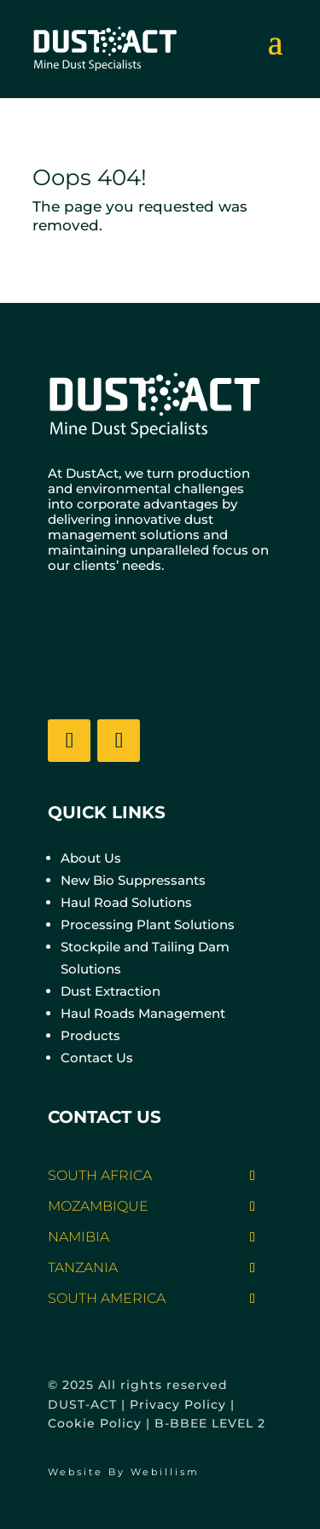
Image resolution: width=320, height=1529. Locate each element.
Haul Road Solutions (126, 902)
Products (90, 1035)
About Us (91, 858)
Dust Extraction (110, 991)
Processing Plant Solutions (148, 924)
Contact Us (97, 1057)
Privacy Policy (178, 1404)
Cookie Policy (95, 1423)
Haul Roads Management (143, 1013)
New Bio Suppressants (133, 880)
